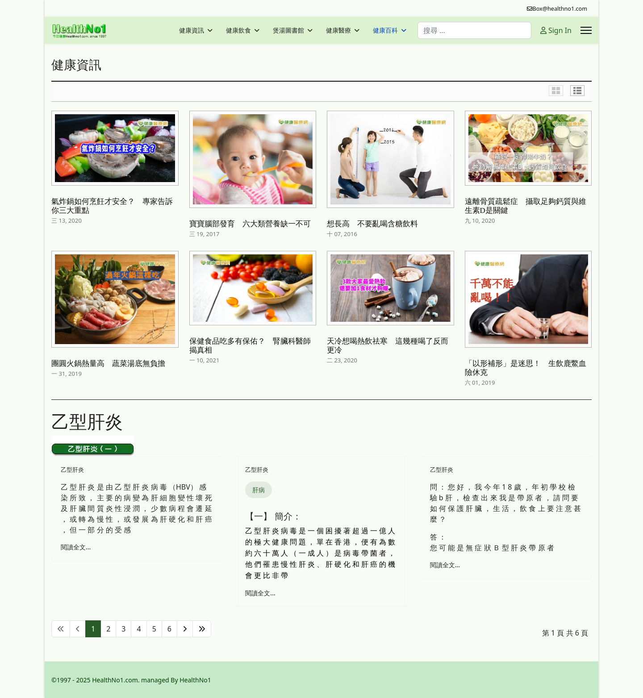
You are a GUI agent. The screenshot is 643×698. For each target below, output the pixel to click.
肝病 (258, 490)
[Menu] (586, 30)
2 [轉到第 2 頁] (108, 629)
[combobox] (474, 30)
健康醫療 (338, 30)
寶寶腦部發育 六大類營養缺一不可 (250, 224)
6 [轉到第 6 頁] (169, 629)
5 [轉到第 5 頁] (154, 629)
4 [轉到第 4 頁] (139, 629)
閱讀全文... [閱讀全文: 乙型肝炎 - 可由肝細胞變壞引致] (76, 547)
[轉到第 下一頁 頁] (185, 628)
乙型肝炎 (72, 469)
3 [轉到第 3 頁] (123, 629)
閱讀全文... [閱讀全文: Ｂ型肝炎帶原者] (445, 565)
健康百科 (385, 30)
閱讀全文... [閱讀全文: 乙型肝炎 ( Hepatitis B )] (260, 593)
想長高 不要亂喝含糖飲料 (372, 224)
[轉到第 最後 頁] (201, 628)
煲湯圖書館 (288, 30)
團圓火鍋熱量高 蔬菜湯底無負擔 (108, 363)
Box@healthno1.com (560, 8)
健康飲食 (238, 30)
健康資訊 (191, 30)
